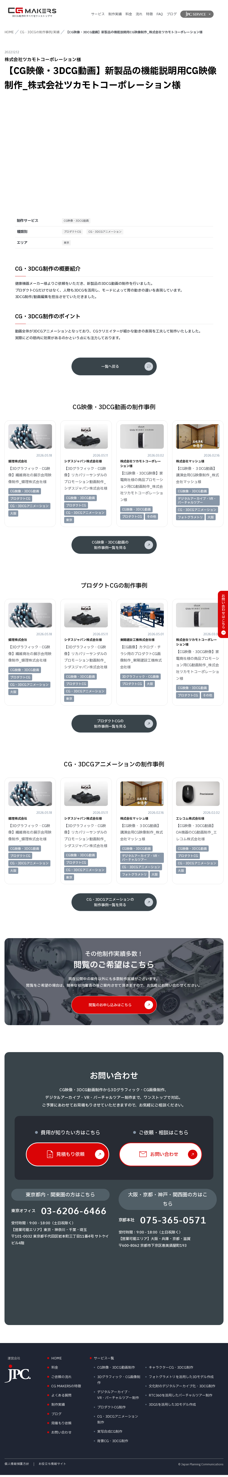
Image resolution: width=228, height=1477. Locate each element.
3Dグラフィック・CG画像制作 (118, 1381)
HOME (9, 32)
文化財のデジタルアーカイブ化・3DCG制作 (182, 1388)
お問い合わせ (61, 1434)
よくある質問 (61, 1397)
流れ (139, 14)
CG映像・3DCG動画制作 (116, 1369)
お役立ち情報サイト (52, 1466)
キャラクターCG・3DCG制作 (171, 1369)
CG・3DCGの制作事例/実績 (39, 32)
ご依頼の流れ (61, 1378)
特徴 (149, 14)
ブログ (172, 14)
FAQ (159, 14)
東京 (67, 244)
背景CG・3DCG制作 (112, 1443)
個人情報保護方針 (17, 1466)
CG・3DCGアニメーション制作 (117, 1421)
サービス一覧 (104, 1360)
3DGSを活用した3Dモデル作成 (172, 1406)
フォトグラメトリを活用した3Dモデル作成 (181, 1378)
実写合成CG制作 (109, 1433)
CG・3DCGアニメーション (111, 232)
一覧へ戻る (110, 368)
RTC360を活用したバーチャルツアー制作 (180, 1397)
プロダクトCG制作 (111, 1409)
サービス (98, 14)
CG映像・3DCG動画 (78, 221)
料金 (128, 14)
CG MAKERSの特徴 (66, 1388)
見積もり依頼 (61, 1425)
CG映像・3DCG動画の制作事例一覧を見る (110, 547)
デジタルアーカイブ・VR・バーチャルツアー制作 (118, 1397)
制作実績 (115, 14)
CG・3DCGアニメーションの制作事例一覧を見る (110, 904)
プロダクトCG (74, 232)
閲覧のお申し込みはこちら (110, 1007)
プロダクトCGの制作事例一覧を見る (110, 725)
